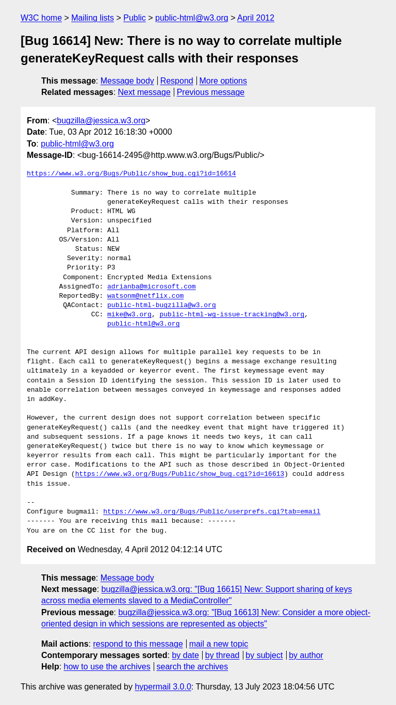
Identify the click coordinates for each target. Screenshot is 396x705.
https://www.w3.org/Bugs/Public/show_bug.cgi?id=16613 (180, 474)
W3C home (41, 17)
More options (224, 80)
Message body (127, 80)
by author (306, 655)
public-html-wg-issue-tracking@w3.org (231, 314)
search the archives (192, 666)
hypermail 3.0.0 (163, 686)
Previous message (211, 92)
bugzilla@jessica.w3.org (101, 120)
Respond (176, 80)
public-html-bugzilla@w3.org (161, 305)
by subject (264, 655)
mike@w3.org (129, 314)
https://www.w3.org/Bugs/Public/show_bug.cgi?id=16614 (131, 174)
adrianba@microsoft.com (151, 287)
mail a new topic (219, 643)
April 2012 (255, 17)
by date (185, 655)
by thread (222, 655)
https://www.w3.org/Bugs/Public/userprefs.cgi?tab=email (211, 512)
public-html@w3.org (191, 17)
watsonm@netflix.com (145, 296)
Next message (144, 92)
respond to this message (138, 643)
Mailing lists (92, 17)
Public (134, 17)
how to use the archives (107, 666)
